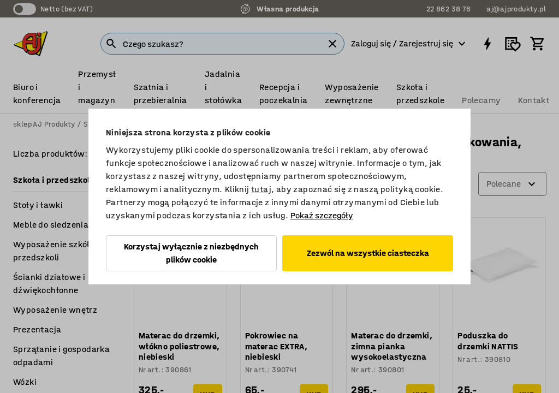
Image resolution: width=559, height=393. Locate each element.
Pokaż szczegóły (321, 215)
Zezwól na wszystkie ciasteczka (368, 253)
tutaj (261, 189)
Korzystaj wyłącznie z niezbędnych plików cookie (191, 253)
